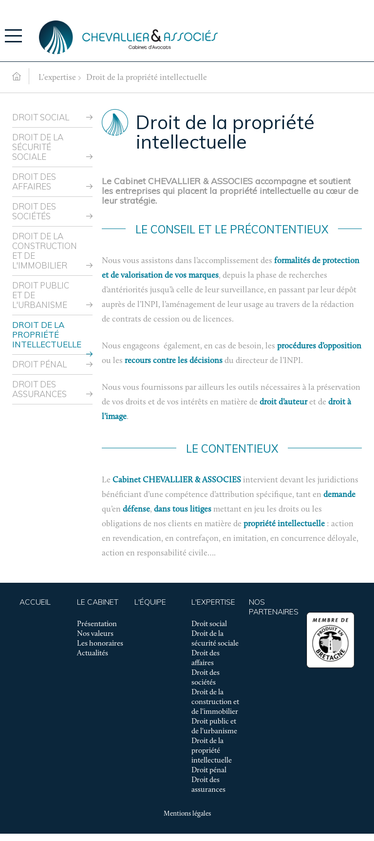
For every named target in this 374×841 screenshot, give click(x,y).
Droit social (40, 117)
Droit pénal (39, 364)
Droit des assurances (39, 389)
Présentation (97, 624)
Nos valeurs (95, 634)
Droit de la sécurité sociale (37, 147)
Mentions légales (187, 814)
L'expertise (57, 78)
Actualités (92, 653)
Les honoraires (100, 644)
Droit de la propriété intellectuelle (146, 78)
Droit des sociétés (34, 211)
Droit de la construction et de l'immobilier (44, 250)
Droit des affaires (34, 181)
